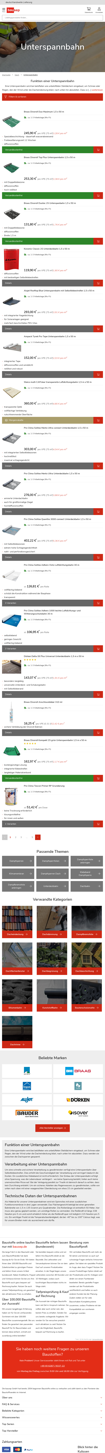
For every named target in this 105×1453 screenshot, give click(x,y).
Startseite (6, 75)
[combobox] (52, 17)
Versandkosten (97, 1339)
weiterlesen (97, 89)
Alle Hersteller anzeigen (51, 1127)
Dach (17, 75)
